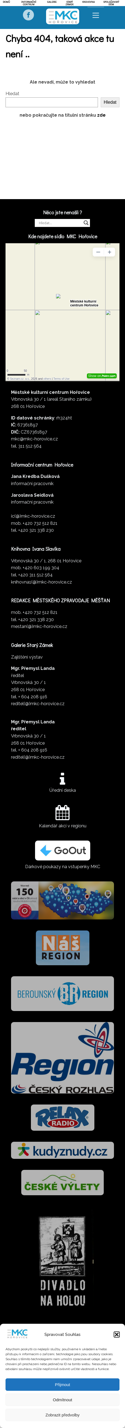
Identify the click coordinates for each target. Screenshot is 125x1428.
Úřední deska (62, 790)
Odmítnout (62, 1399)
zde (101, 115)
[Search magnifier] (86, 223)
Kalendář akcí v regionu (62, 825)
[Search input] (60, 223)
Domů (6, 1)
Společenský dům (111, 3)
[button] (116, 1334)
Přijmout (62, 1384)
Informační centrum (28, 3)
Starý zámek (69, 3)
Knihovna (88, 1)
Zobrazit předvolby (62, 1415)
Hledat (12, 93)
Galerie (52, 1)
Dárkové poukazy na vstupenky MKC (62, 866)
